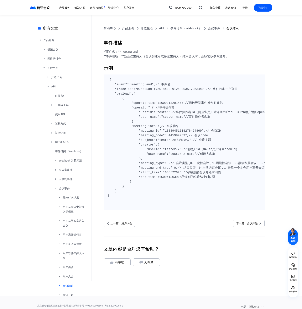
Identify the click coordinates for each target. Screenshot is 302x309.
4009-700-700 (183, 7)
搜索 (200, 7)
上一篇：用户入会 (121, 223)
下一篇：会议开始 (247, 223)
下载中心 (263, 7)
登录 (245, 7)
